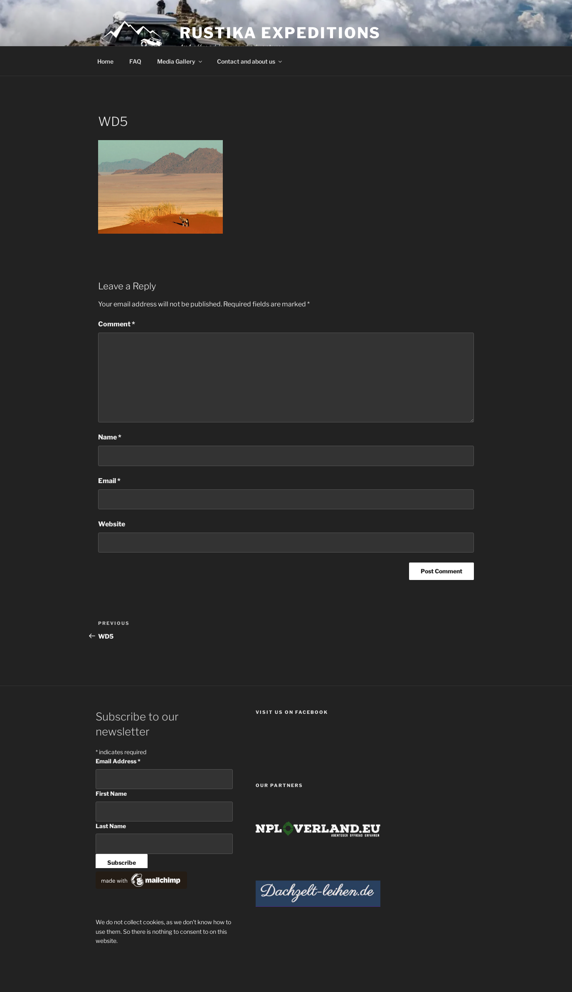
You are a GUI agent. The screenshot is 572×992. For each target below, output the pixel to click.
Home (105, 61)
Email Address (118, 761)
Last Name (111, 825)
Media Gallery (180, 61)
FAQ (135, 61)
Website (111, 524)
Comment (116, 324)
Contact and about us (250, 61)
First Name (111, 793)
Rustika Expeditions (280, 33)
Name (109, 437)
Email (109, 481)
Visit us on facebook (292, 712)
